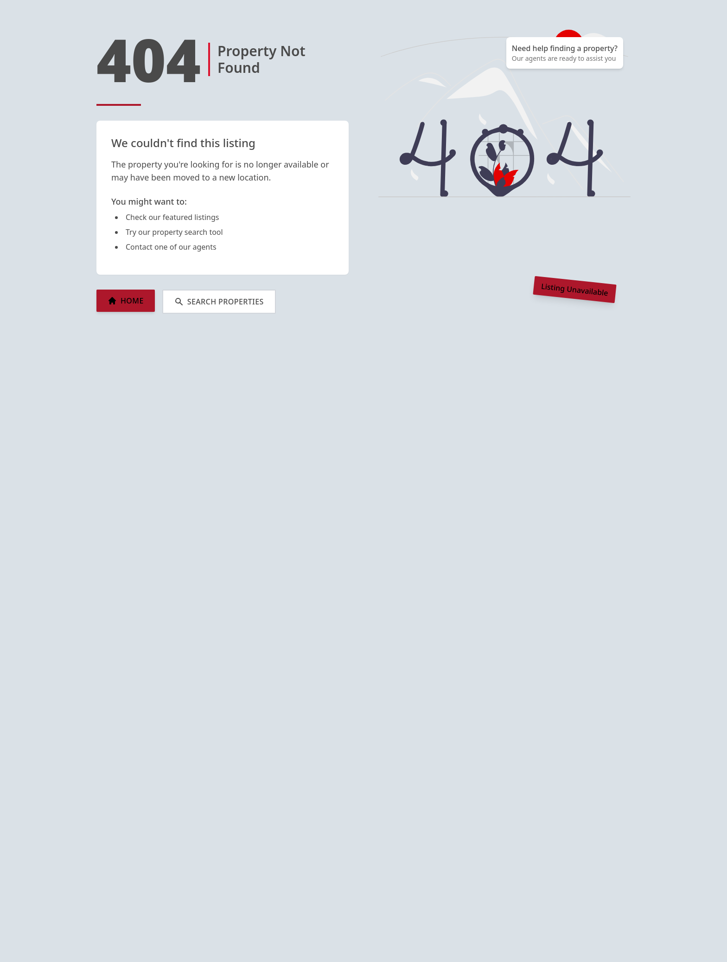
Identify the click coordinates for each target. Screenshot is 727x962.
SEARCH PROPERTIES (219, 302)
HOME (126, 301)
